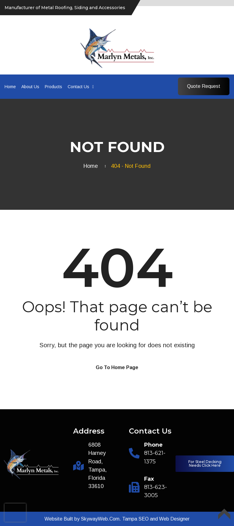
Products (53, 86)
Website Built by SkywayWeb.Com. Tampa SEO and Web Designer (117, 518)
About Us (30, 86)
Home (10, 86)
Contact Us (78, 86)
